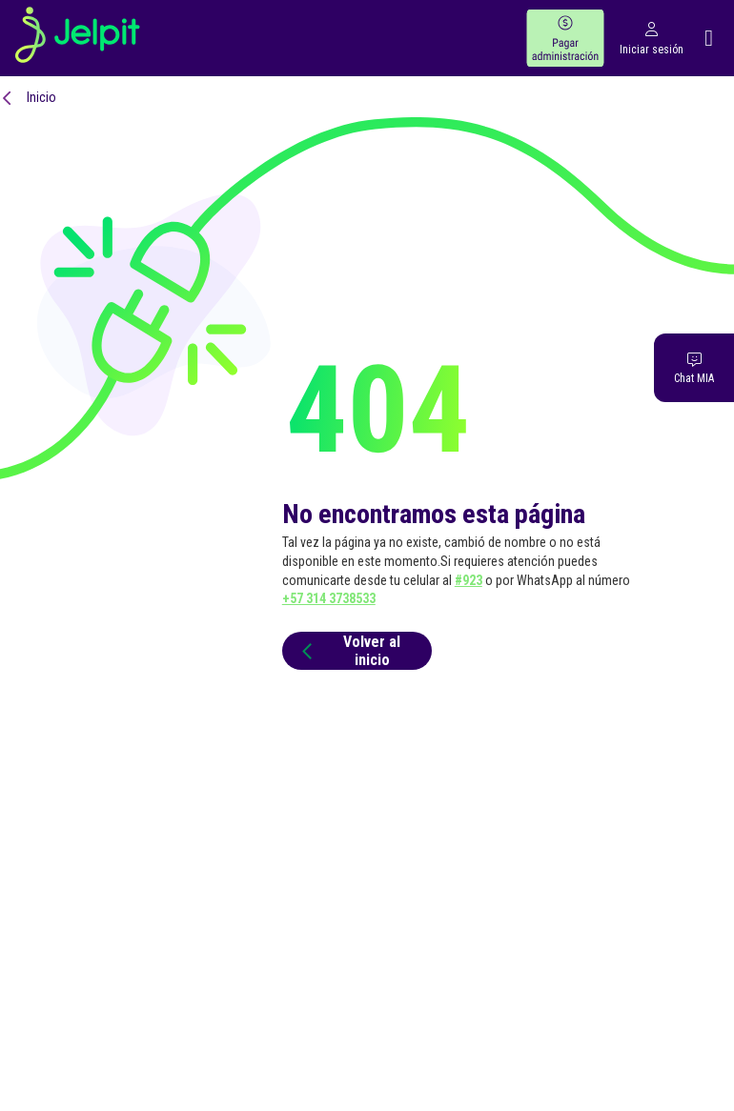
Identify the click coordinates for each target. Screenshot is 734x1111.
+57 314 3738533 (329, 598)
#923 (468, 580)
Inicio (41, 97)
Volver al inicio (348, 651)
